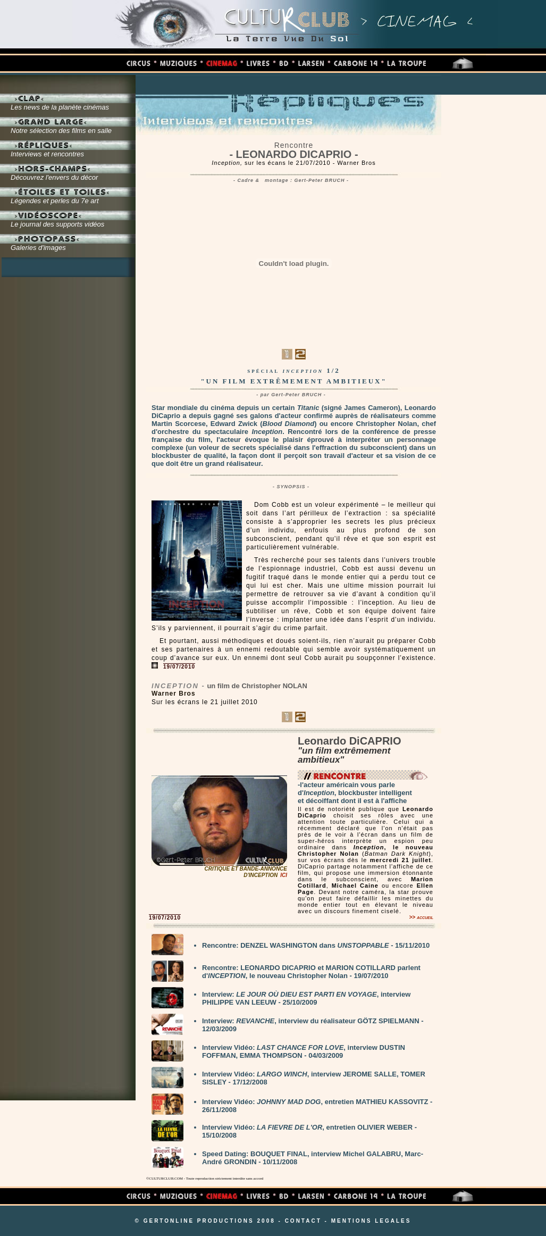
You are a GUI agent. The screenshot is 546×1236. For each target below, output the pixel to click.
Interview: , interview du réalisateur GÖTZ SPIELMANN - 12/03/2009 (313, 1025)
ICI (283, 875)
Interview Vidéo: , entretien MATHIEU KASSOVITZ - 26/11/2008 (317, 1106)
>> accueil (421, 917)
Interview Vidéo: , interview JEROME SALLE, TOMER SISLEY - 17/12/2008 (313, 1078)
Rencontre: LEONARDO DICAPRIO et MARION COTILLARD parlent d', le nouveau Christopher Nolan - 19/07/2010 (311, 972)
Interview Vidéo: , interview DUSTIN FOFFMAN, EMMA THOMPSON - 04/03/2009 (303, 1051)
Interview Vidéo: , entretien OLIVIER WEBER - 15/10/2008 (309, 1131)
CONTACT (303, 1221)
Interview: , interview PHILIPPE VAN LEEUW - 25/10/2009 (306, 998)
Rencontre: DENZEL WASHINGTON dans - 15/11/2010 (316, 945)
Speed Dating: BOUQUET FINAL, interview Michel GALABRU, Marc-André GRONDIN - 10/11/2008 (312, 1158)
